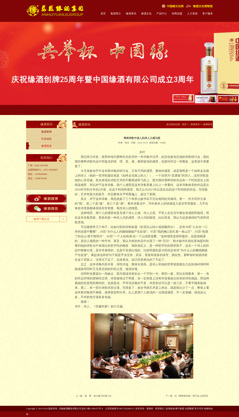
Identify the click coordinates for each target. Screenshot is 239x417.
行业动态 (46, 138)
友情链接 (170, 408)
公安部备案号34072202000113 (119, 408)
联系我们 (159, 408)
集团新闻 (46, 131)
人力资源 (192, 13)
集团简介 (116, 13)
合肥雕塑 (189, 408)
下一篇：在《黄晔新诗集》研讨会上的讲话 (187, 396)
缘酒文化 (146, 13)
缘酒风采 (46, 146)
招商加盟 (177, 13)
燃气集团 (179, 408)
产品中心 (161, 13)
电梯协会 (208, 408)
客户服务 (207, 13)
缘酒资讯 (131, 13)
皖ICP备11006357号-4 (92, 408)
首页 (103, 13)
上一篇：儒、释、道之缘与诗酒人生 (93, 396)
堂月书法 (198, 408)
